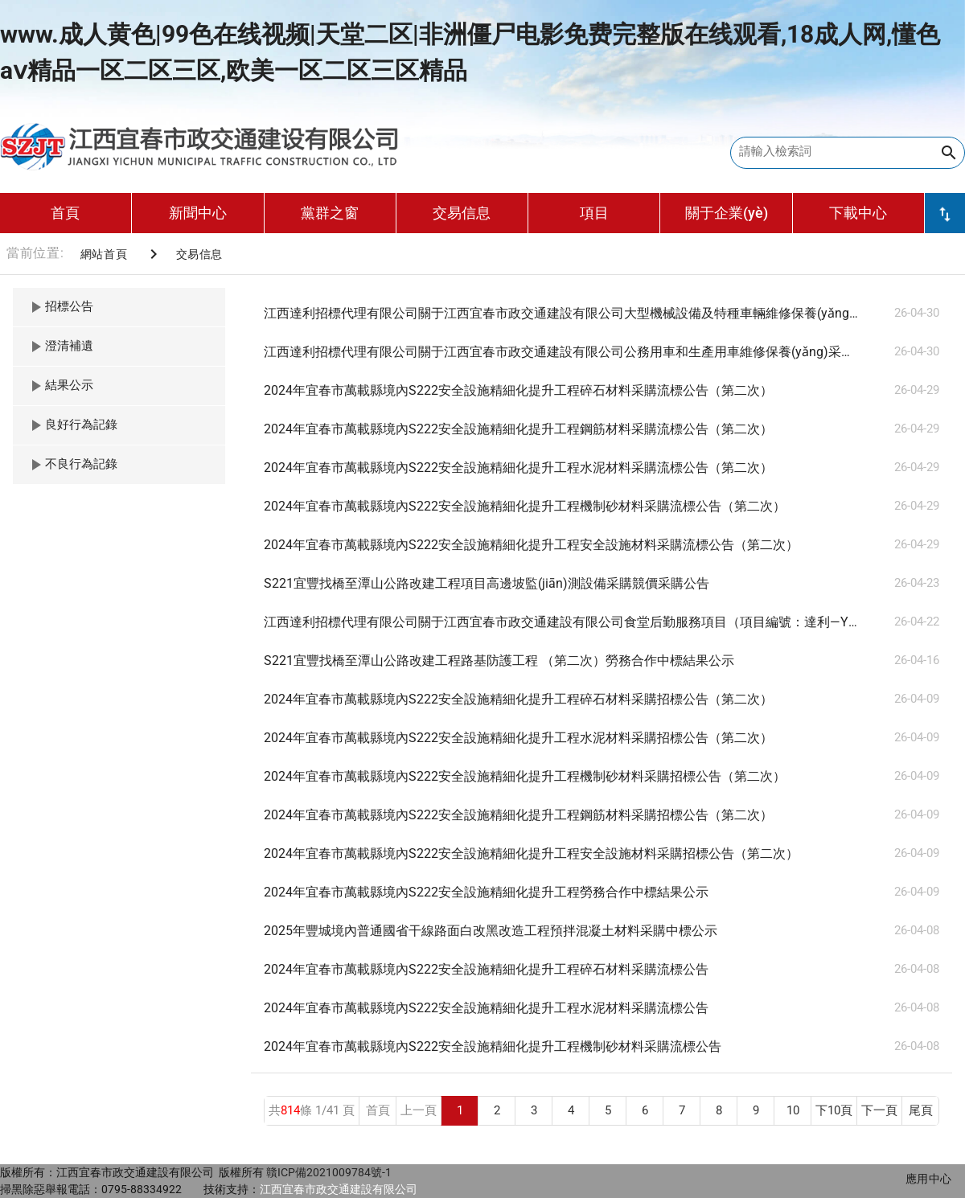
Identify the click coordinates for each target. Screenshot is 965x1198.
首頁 (65, 212)
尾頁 (921, 1111)
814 (290, 1111)
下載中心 (858, 212)
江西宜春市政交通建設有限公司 (338, 1189)
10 (793, 1111)
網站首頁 (103, 254)
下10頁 (833, 1111)
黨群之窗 (330, 212)
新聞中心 (198, 212)
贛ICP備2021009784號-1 (329, 1172)
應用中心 (928, 1178)
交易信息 (462, 212)
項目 (594, 212)
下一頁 (879, 1111)
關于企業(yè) (726, 212)
